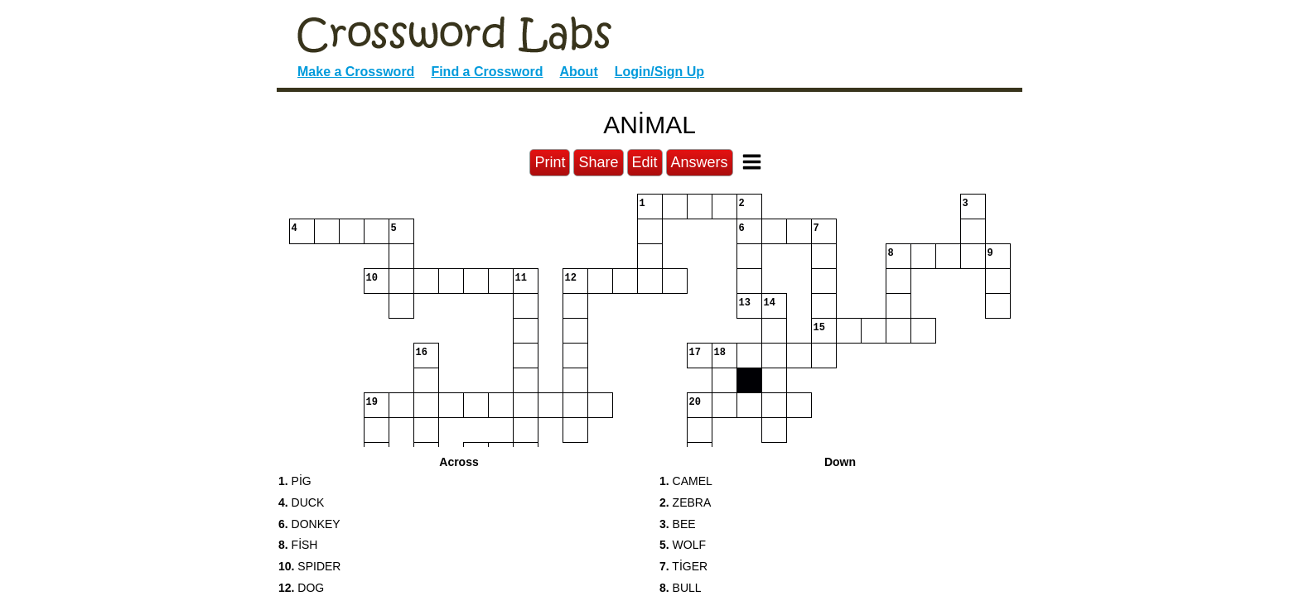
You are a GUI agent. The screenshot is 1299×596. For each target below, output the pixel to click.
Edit (645, 162)
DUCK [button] (301, 502)
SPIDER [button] (309, 566)
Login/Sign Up (659, 72)
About (579, 72)
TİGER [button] (683, 566)
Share (598, 162)
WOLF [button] (682, 544)
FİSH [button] (297, 544)
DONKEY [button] (309, 524)
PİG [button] (294, 481)
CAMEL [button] (685, 481)
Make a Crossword (355, 72)
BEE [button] (677, 524)
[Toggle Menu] (751, 161)
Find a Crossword (487, 72)
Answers (699, 162)
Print (549, 162)
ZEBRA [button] (685, 502)
